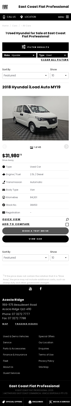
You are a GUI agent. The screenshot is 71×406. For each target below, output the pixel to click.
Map (5, 323)
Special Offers (47, 336)
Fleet (5, 360)
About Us (8, 367)
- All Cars (26, 25)
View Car (35, 238)
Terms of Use (46, 354)
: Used (53, 55)
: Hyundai (19, 55)
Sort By (6, 69)
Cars (14, 25)
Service (7, 342)
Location (27, 17)
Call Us (8, 17)
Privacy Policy (46, 360)
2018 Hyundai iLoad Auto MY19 (31, 87)
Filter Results (35, 47)
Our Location (46, 342)
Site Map (43, 367)
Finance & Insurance (15, 354)
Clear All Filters (55, 60)
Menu (64, 17)
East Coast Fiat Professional (44, 6)
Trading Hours (26, 323)
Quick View (35, 219)
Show (53, 69)
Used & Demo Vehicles (16, 336)
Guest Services (11, 373)
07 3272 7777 (21, 314)
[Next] (66, 146)
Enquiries (44, 348)
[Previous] (4, 146)
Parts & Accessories (14, 348)
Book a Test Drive (35, 230)
